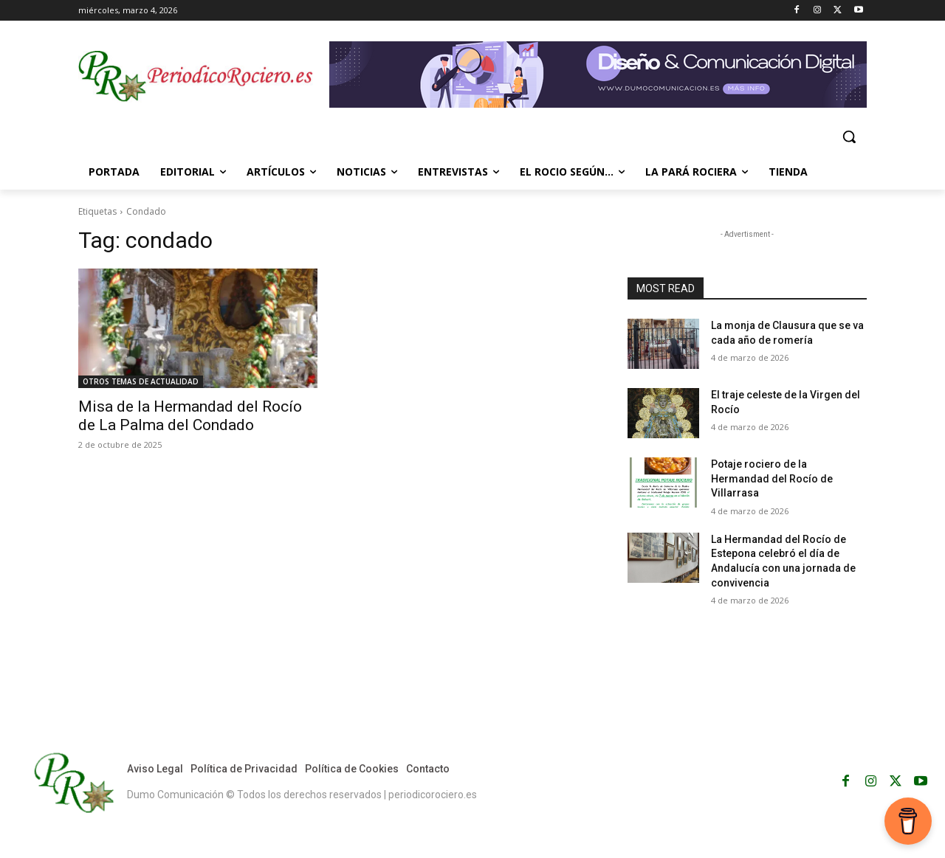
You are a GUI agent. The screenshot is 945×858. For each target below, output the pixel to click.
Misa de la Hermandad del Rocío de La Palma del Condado (190, 416)
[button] (849, 136)
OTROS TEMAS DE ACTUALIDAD (141, 381)
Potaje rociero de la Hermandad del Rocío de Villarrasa (772, 478)
